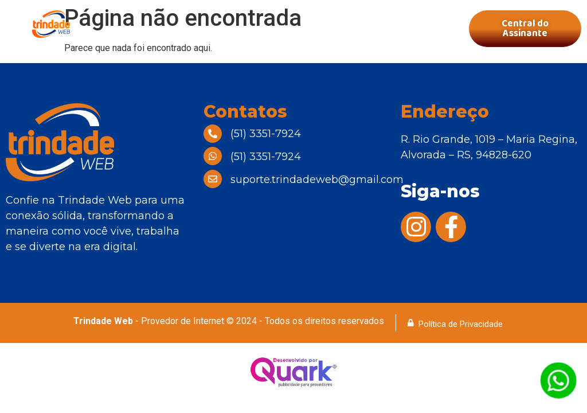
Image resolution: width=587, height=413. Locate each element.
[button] (282, 29)
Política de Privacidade (460, 324)
